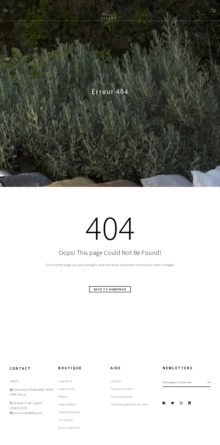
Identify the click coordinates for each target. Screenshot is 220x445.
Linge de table (66, 404)
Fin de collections (69, 428)
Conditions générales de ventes (129, 404)
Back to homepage (110, 289)
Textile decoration (69, 412)
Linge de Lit (65, 381)
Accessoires (65, 420)
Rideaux (63, 397)
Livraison (115, 381)
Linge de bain (66, 389)
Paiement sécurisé (121, 389)
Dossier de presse (121, 397)
